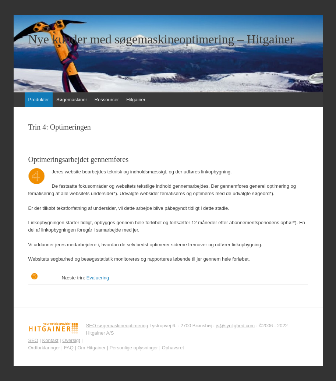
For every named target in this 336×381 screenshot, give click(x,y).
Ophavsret (173, 347)
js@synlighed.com (235, 325)
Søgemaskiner (71, 99)
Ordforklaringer (44, 347)
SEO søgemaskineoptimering (117, 325)
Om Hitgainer (91, 347)
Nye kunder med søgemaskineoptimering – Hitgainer (161, 39)
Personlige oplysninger (134, 347)
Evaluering (97, 278)
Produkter (38, 99)
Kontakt (50, 340)
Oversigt (71, 340)
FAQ (69, 347)
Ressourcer (107, 99)
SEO (33, 340)
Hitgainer (135, 99)
